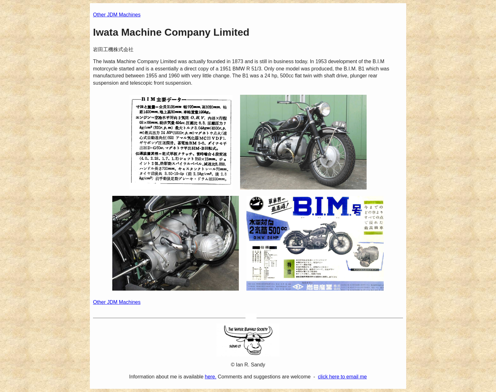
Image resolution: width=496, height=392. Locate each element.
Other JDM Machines (116, 14)
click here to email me (342, 376)
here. (210, 376)
